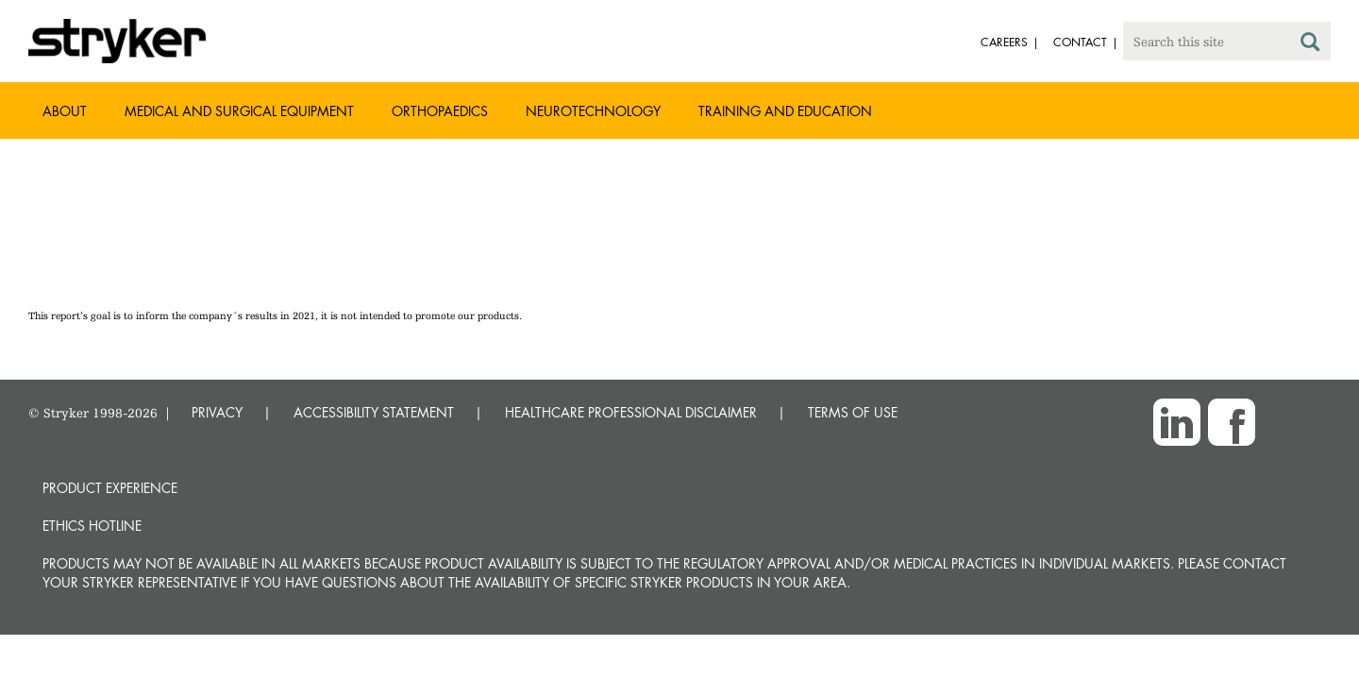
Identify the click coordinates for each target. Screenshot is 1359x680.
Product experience (109, 488)
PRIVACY (217, 412)
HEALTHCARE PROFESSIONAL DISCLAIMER (631, 412)
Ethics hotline (92, 526)
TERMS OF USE (853, 412)
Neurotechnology (593, 111)
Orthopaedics (440, 111)
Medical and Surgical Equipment (239, 111)
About (64, 111)
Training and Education (785, 111)
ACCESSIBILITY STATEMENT (374, 412)
